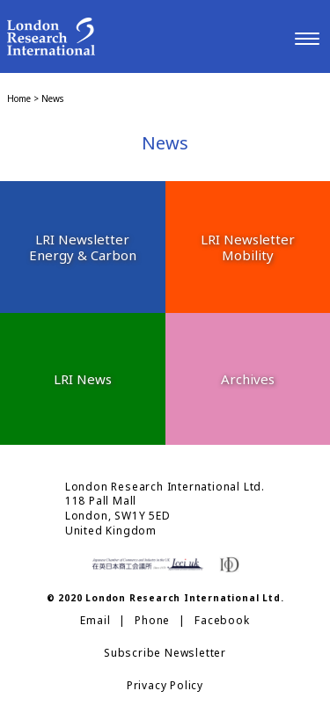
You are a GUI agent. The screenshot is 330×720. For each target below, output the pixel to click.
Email (95, 621)
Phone (152, 621)
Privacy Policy (165, 686)
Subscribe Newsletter (165, 653)
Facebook (221, 621)
